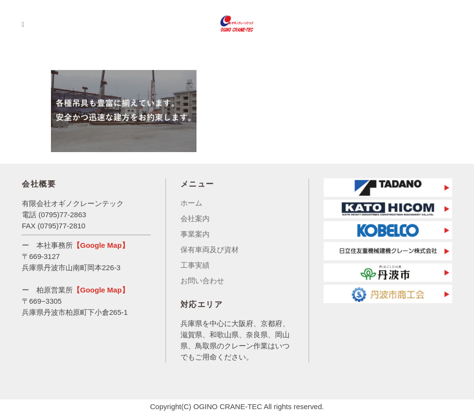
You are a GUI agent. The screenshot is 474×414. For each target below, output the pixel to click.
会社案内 (195, 218)
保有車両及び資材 (209, 249)
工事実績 (195, 265)
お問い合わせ (202, 280)
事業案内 (195, 234)
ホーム (191, 203)
